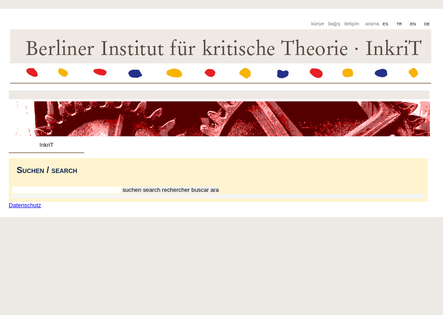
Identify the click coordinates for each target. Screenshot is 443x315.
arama (372, 23)
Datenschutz (25, 205)
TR (399, 23)
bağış (334, 23)
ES (386, 23)
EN (413, 23)
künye (317, 23)
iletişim (351, 23)
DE (427, 23)
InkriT (47, 145)
